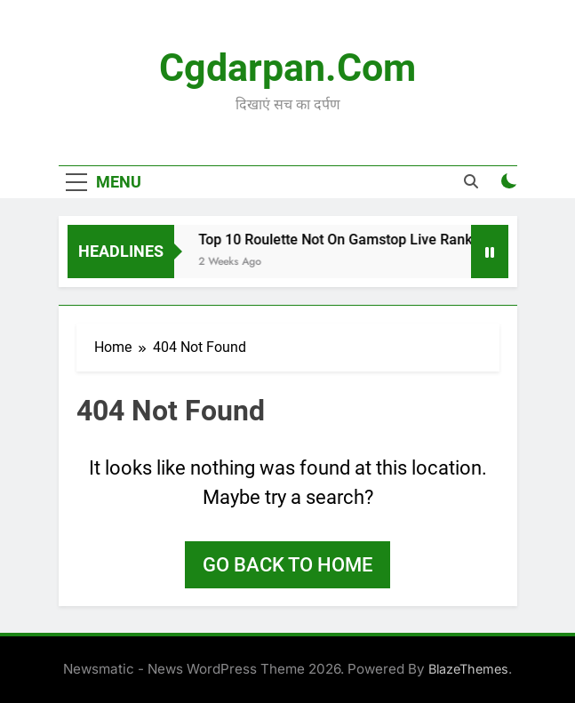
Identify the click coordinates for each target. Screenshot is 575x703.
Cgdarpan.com (287, 67)
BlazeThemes (468, 668)
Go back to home (287, 565)
